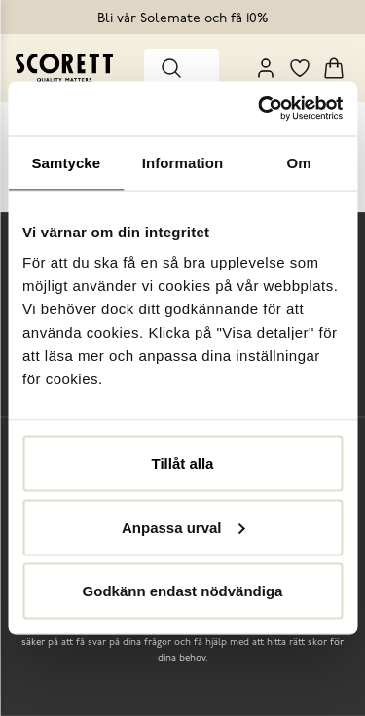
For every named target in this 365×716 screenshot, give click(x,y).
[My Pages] (265, 68)
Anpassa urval (183, 527)
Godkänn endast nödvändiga (183, 591)
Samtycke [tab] (65, 162)
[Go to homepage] (64, 68)
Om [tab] (299, 162)
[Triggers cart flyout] (333, 68)
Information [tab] (183, 162)
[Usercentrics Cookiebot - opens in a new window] (260, 109)
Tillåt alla (183, 463)
